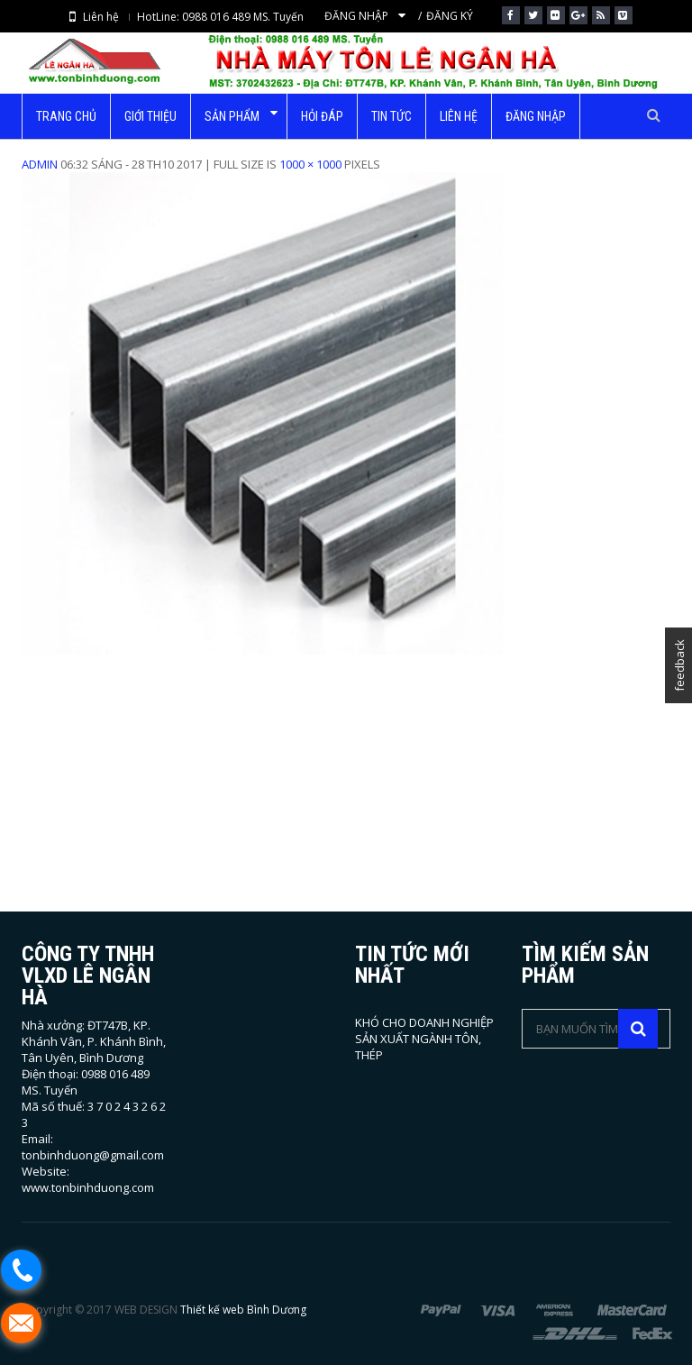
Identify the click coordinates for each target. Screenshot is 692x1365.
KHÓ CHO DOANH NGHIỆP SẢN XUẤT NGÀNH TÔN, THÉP (424, 1038)
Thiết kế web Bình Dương (243, 1309)
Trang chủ (222, 147)
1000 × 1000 (310, 164)
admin (40, 164)
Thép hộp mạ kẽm (327, 147)
